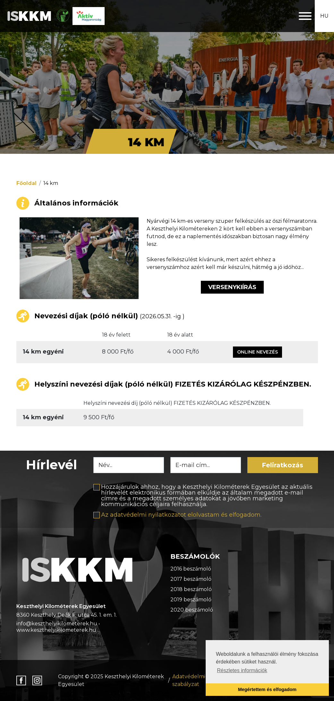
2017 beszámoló (190, 579)
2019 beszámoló (190, 600)
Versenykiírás (232, 287)
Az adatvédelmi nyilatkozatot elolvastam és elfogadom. (181, 514)
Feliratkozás (282, 465)
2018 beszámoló (191, 589)
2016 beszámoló (190, 569)
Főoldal (26, 183)
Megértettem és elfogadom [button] (267, 689)
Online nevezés (257, 352)
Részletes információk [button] (242, 670)
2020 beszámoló (191, 610)
